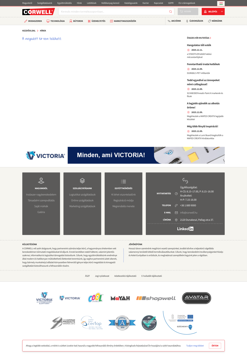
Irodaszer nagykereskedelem (41, 194)
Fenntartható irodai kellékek (203, 64)
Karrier (146, 3)
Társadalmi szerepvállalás (41, 200)
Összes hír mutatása (198, 37)
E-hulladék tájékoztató (152, 275)
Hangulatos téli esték (199, 45)
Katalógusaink (130, 3)
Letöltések (91, 3)
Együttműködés (64, 3)
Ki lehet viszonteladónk (123, 194)
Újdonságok (196, 20)
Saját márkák (41, 206)
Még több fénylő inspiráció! (202, 126)
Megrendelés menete (124, 206)
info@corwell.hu (188, 212)
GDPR (170, 3)
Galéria (41, 212)
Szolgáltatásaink (44, 3)
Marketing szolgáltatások (82, 206)
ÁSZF (87, 275)
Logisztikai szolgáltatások (82, 194)
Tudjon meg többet (195, 345)
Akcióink (176, 20)
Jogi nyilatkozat (102, 275)
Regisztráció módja (123, 200)
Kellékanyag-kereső (110, 3)
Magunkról (27, 3)
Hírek (79, 3)
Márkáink (217, 20)
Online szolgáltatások (82, 200)
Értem (215, 345)
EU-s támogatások (187, 3)
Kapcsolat (158, 3)
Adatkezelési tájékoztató (125, 275)
